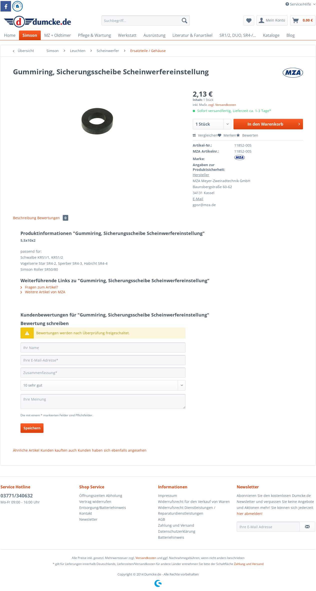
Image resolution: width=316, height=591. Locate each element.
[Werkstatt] (127, 35)
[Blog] (290, 35)
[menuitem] (146, 23)
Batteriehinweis (171, 537)
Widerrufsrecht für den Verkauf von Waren (194, 501)
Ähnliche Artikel (26, 450)
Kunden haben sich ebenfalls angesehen (112, 450)
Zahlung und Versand (176, 525)
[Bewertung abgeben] (103, 385)
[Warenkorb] (303, 21)
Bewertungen (52, 217)
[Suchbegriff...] (146, 21)
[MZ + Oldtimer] (57, 35)
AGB (161, 519)
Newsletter (88, 519)
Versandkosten (146, 558)
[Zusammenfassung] (103, 373)
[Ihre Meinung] (103, 401)
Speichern (32, 428)
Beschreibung (24, 217)
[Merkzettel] (249, 21)
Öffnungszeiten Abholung (100, 495)
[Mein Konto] (272, 21)
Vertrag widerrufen (95, 501)
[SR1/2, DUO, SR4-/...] (238, 35)
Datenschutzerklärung (176, 531)
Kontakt (85, 513)
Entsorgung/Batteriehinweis (102, 507)
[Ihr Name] (103, 348)
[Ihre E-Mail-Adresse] (103, 360)
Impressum (167, 495)
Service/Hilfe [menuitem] (299, 4)
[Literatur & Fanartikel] (192, 35)
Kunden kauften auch (58, 450)
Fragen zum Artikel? (39, 287)
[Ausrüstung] (154, 35)
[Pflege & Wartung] (94, 35)
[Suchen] (184, 21)
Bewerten (247, 135)
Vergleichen (205, 135)
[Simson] (30, 35)
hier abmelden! (249, 513)
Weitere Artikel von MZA (42, 291)
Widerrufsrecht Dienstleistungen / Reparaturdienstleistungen (186, 510)
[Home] (9, 35)
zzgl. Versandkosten (222, 105)
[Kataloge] (271, 35)
